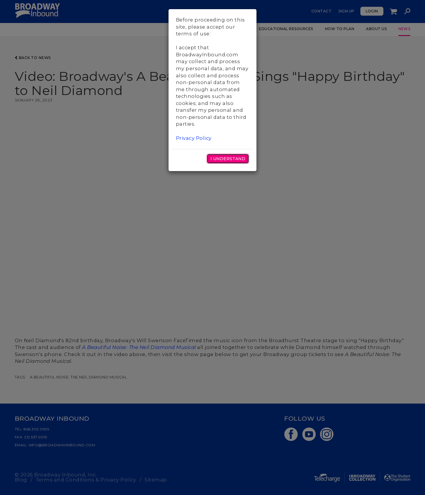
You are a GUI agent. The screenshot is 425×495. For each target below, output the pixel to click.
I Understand (227, 158)
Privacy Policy (194, 138)
